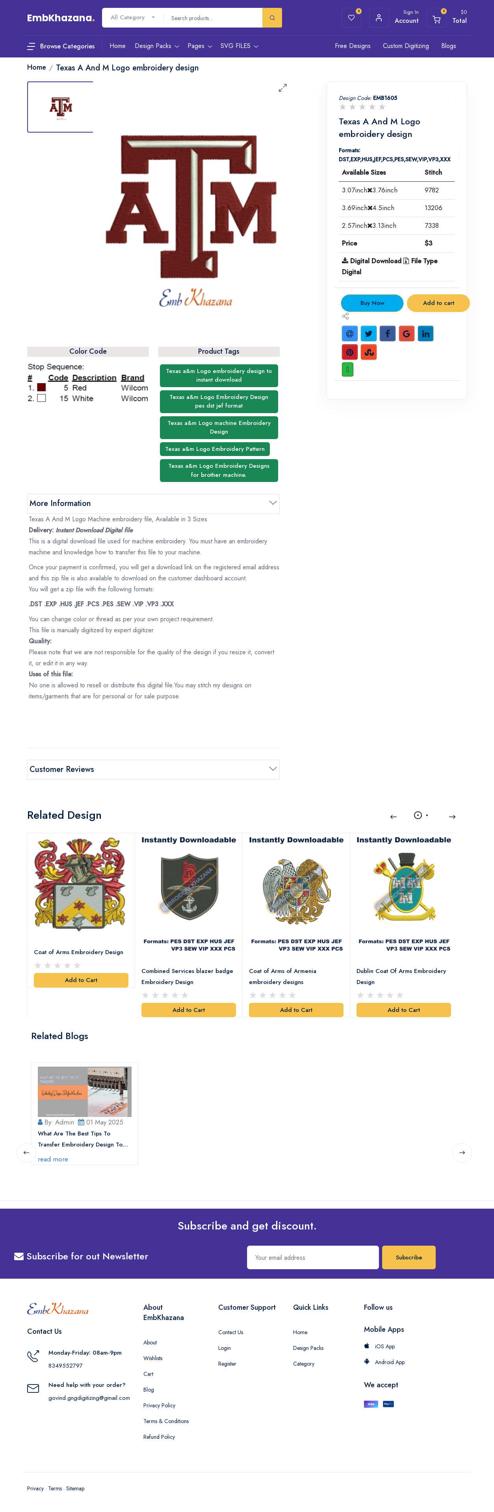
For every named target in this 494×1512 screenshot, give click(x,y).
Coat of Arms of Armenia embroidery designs (282, 976)
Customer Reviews (62, 769)
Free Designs (353, 45)
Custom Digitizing (406, 45)
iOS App (379, 1346)
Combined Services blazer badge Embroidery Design (187, 976)
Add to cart (438, 303)
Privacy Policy (159, 1405)
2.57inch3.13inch (369, 225)
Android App (384, 1362)
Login (224, 1348)
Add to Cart (81, 980)
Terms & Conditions (166, 1421)
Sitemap (75, 1488)
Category (303, 1364)
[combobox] (133, 17)
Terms (55, 1488)
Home (300, 1332)
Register (227, 1364)
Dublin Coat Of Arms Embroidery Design (401, 976)
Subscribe (409, 1257)
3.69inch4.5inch (368, 207)
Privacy (35, 1488)
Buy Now (372, 303)
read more (53, 1158)
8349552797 (65, 1365)
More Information (60, 503)
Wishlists (152, 1358)
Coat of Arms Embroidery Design (78, 952)
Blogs (448, 45)
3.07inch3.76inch (369, 190)
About (150, 1342)
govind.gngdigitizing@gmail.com (89, 1398)
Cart (148, 1374)
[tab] (60, 107)
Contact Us (230, 1332)
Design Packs (308, 1348)
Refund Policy (159, 1437)
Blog (148, 1390)
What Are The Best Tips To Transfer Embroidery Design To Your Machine (80, 1139)
